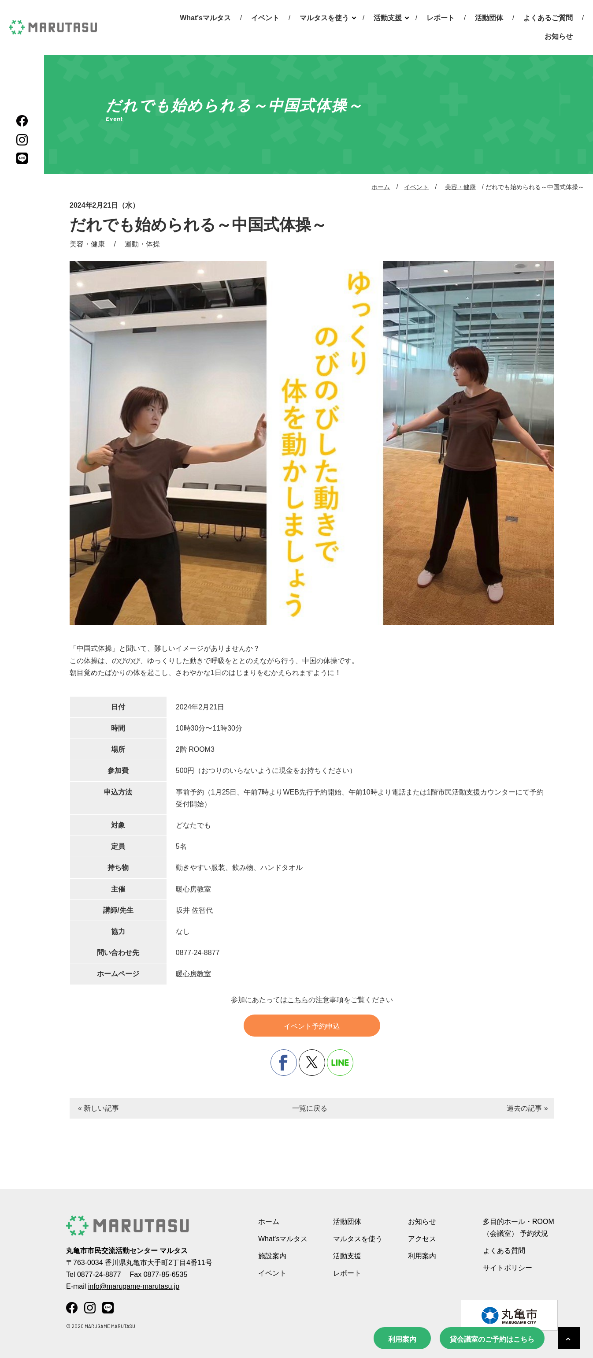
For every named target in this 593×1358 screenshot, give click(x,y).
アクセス (422, 1238)
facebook (284, 1062)
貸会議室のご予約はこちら (492, 1339)
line (340, 1062)
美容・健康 (460, 186)
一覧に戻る (309, 1108)
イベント (265, 18)
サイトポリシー (507, 1268)
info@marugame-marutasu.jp (133, 1286)
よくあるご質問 (548, 18)
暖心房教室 (193, 973)
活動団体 (489, 18)
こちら (297, 1000)
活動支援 (388, 18)
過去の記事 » (527, 1108)
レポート (440, 18)
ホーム (380, 186)
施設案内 (272, 1256)
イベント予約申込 (312, 1026)
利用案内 (402, 1339)
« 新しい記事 (98, 1108)
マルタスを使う (324, 18)
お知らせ (559, 36)
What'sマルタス (205, 18)
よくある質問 (504, 1250)
